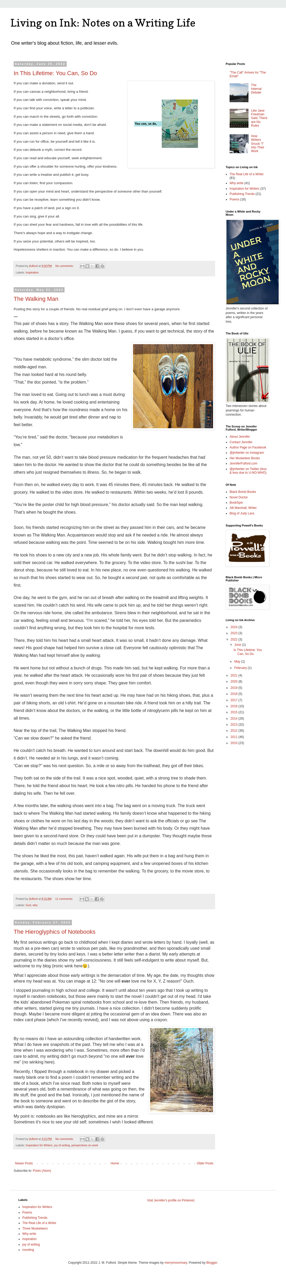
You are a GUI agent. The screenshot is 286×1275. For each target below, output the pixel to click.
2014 (235, 718)
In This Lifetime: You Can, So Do (55, 73)
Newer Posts (24, 1163)
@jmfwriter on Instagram (247, 453)
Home (115, 1163)
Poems (234, 199)
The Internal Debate (256, 89)
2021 (235, 675)
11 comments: (64, 898)
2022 (235, 639)
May (237, 661)
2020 (235, 681)
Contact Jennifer (241, 442)
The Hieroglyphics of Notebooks (55, 931)
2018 (235, 694)
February (241, 668)
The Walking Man (36, 299)
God (28, 905)
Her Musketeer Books (245, 458)
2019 (235, 688)
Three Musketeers (35, 1228)
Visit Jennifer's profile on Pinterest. (171, 1200)
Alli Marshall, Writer (243, 508)
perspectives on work (84, 1145)
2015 (235, 712)
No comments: (65, 265)
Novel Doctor (239, 497)
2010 (235, 743)
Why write (236, 183)
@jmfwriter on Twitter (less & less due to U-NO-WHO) (248, 470)
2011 (235, 737)
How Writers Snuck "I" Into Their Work (257, 143)
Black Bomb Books (243, 492)
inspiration (32, 272)
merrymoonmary (176, 1262)
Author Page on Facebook (248, 447)
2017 (235, 700)
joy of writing (62, 1145)
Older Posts (205, 1163)
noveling (28, 1250)
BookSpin (236, 502)
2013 (235, 724)
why (35, 905)
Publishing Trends (242, 194)
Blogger (211, 1262)
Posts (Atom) (42, 1171)
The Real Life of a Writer (247, 174)
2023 (235, 633)
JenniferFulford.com (243, 463)
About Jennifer (240, 436)
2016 (235, 706)
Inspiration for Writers (39, 1145)
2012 (235, 730)
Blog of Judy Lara (242, 513)
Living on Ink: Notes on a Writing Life (102, 22)
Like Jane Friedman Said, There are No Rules (259, 118)
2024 (235, 627)
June (238, 645)
